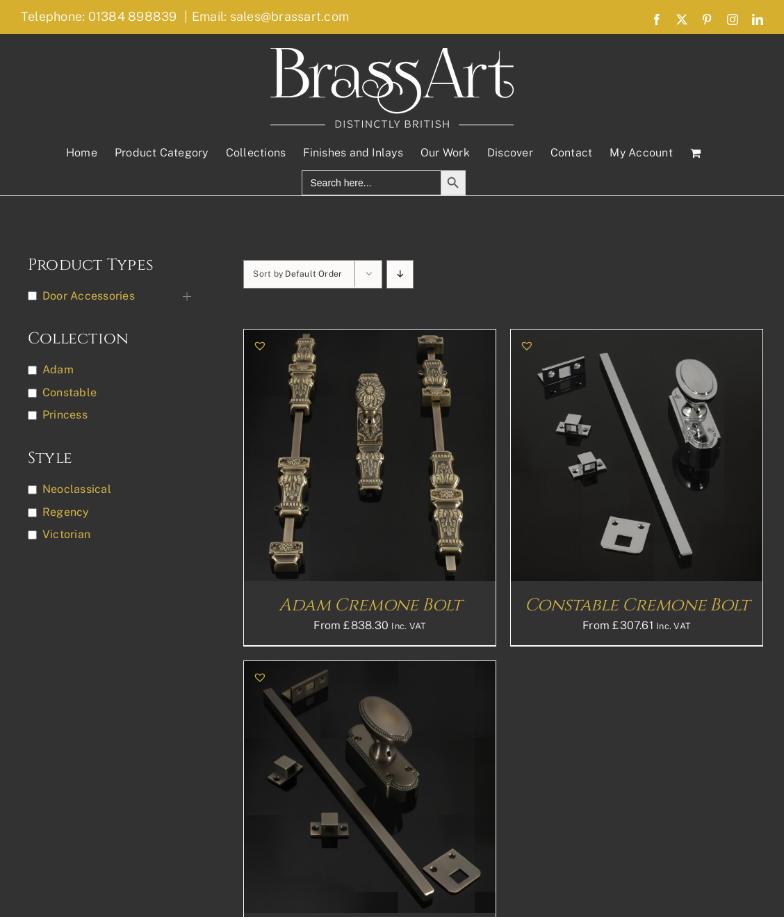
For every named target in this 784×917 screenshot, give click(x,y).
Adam (58, 369)
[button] (260, 345)
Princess (65, 414)
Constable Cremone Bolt (637, 605)
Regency (66, 512)
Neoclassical (76, 489)
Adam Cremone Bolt (370, 605)
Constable (69, 392)
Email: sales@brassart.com (270, 16)
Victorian (66, 534)
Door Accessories (88, 295)
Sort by (297, 274)
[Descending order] (400, 274)
